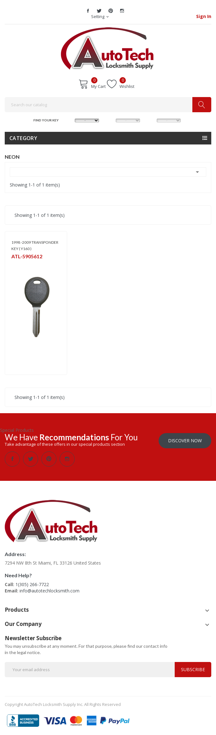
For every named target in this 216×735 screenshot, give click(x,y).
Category (23, 138)
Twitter (99, 10)
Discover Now (185, 441)
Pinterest (110, 10)
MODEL (110, 120)
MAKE (69, 120)
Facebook (87, 10)
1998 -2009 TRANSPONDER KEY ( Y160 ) (34, 245)
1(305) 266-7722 (32, 584)
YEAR (151, 120)
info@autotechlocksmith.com (49, 591)
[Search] (108, 104)
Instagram (122, 10)
